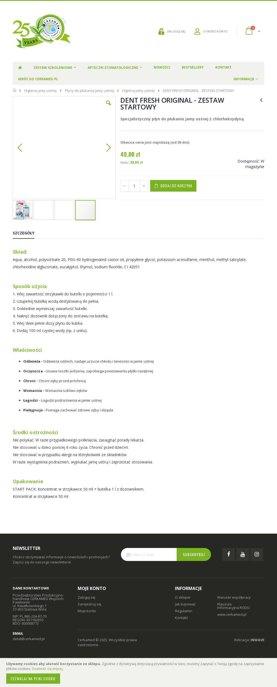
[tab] (27, 237)
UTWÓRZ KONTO (210, 31)
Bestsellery (193, 67)
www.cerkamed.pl (231, 617)
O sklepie (182, 600)
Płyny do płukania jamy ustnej (89, 90)
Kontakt (223, 67)
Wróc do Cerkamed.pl (38, 79)
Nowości (162, 67)
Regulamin (183, 614)
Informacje (243, 79)
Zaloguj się (86, 600)
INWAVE (257, 643)
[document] (139, 672)
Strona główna (15, 90)
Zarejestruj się (89, 607)
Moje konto (87, 614)
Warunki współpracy (234, 600)
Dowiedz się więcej (47, 668)
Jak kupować (185, 607)
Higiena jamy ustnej (40, 90)
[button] (83, 107)
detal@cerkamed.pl (29, 642)
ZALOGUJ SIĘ (172, 31)
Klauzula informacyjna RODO (233, 609)
